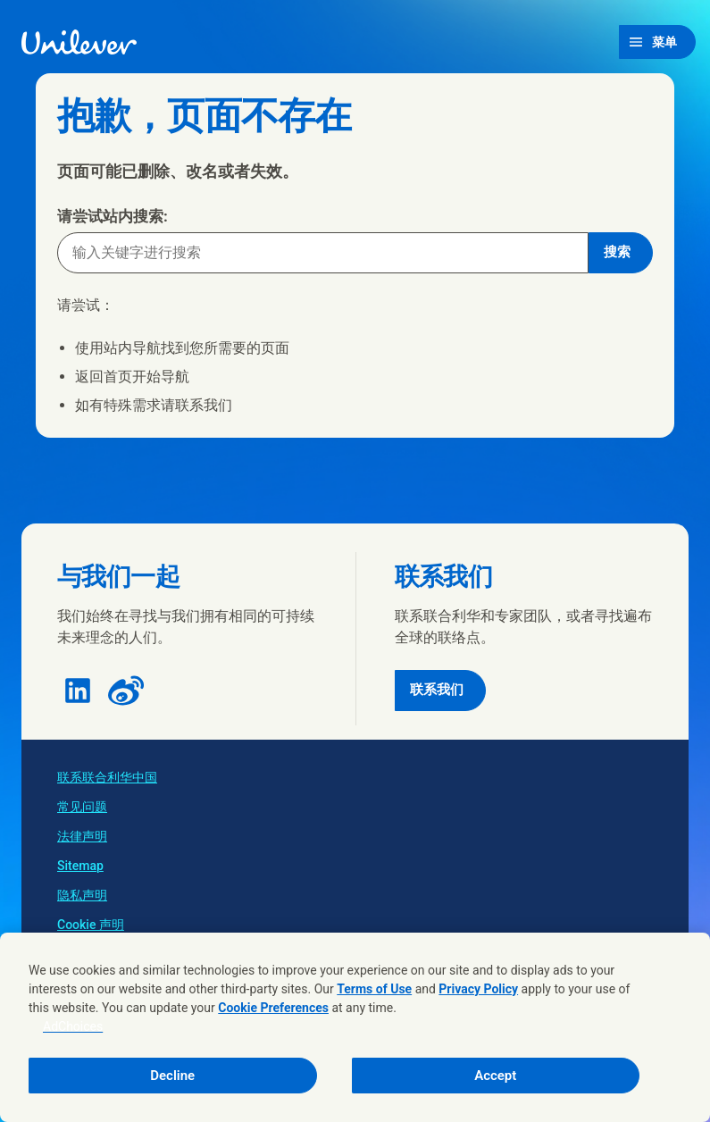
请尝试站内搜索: (112, 216)
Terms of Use (374, 989)
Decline (172, 1076)
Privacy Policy (478, 989)
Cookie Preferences (273, 1008)
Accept (495, 1076)
